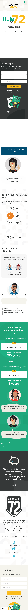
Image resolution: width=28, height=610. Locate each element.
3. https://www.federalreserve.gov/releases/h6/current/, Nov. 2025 (14, 485)
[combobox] (4, 608)
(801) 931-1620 (16, 545)
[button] (24, 2)
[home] (14, 5)
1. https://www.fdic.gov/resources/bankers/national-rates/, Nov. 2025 (13, 443)
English (3, 608)
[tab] (10, 215)
